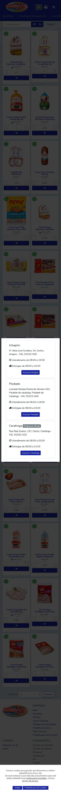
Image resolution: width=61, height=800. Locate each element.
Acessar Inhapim (30, 372)
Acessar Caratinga (30, 453)
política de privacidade (37, 778)
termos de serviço (30, 781)
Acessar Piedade (30, 414)
